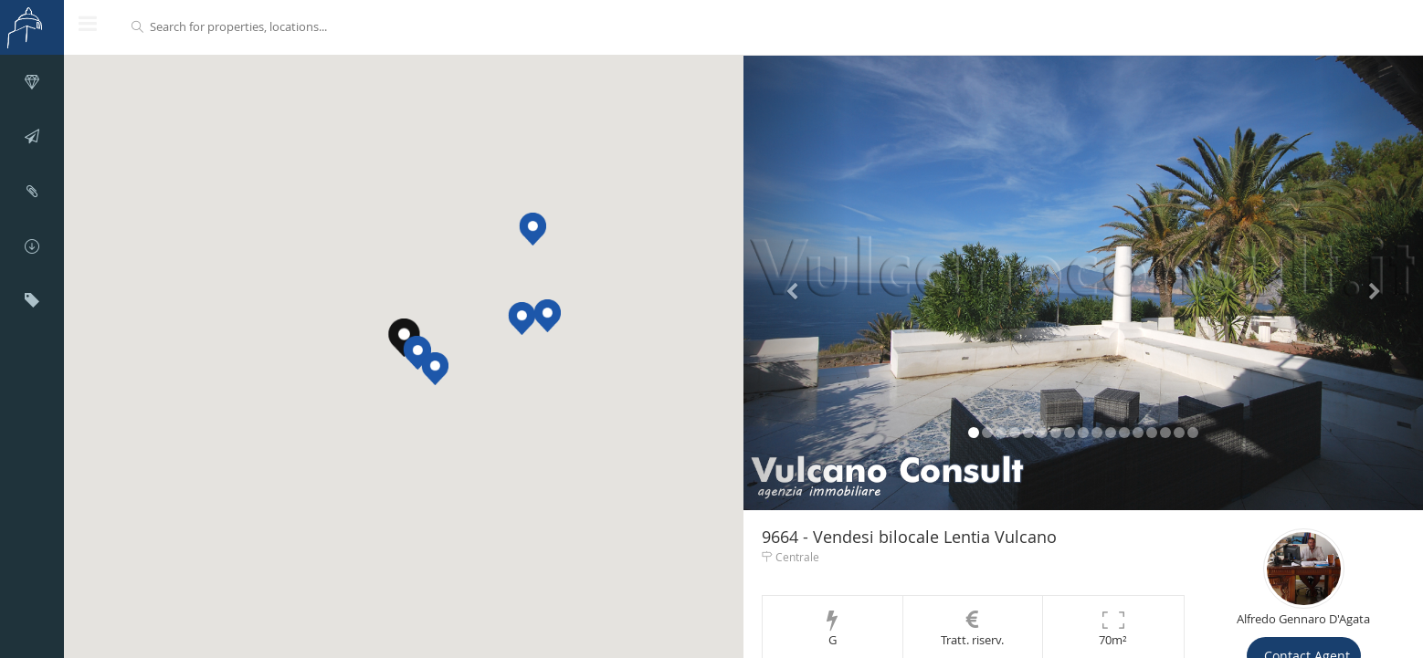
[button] (417, 353)
